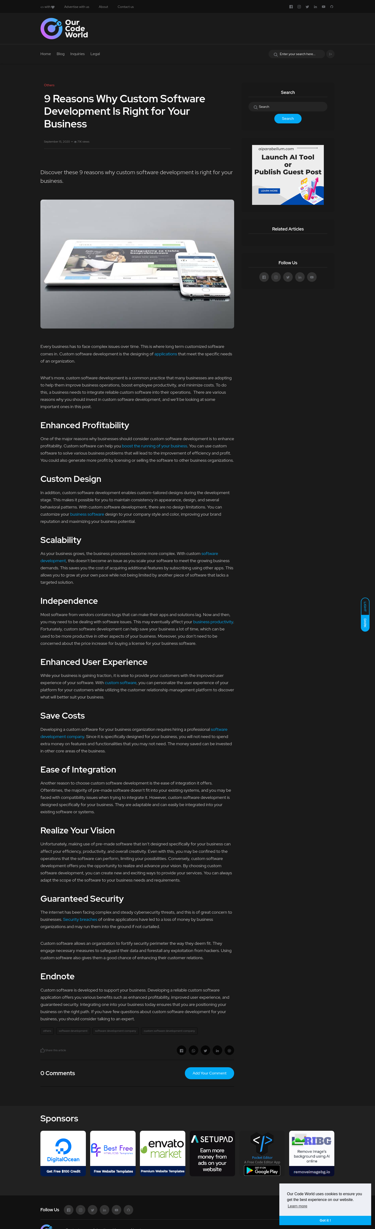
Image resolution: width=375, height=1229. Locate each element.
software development (73, 1031)
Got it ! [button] (325, 1220)
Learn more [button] (297, 1206)
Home (45, 53)
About (103, 7)
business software (87, 514)
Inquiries (77, 53)
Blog (61, 53)
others (47, 1031)
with (47, 7)
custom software (120, 682)
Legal (95, 53)
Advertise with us (76, 7)
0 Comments (57, 1073)
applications (165, 354)
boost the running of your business (154, 446)
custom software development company (169, 1031)
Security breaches (80, 919)
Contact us (126, 7)
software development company (115, 1031)
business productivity (213, 621)
